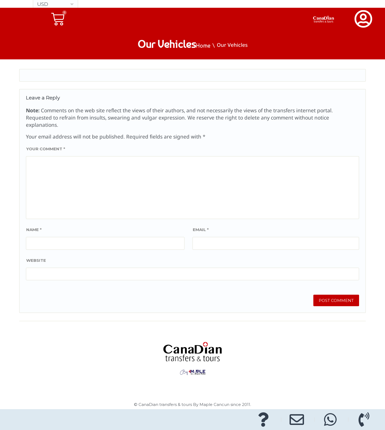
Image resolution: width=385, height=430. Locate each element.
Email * (201, 229)
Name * (34, 229)
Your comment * (45, 148)
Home (203, 45)
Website (36, 260)
